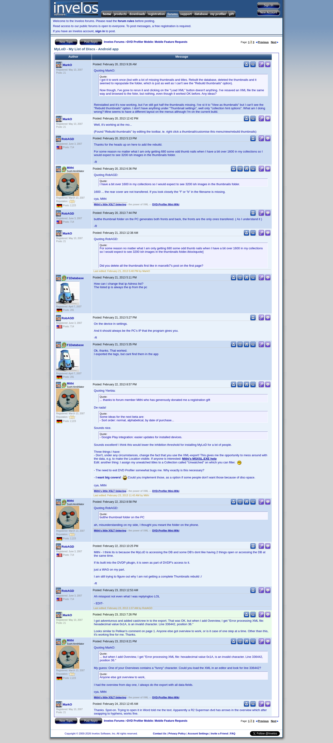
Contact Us (159, 733)
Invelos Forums (114, 42)
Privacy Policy (177, 733)
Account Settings (198, 733)
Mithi (70, 167)
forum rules (126, 21)
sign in (100, 31)
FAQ (232, 733)
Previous (262, 42)
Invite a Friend (219, 733)
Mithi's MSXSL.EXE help (199, 458)
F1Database (75, 278)
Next (274, 42)
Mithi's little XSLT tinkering (110, 204)
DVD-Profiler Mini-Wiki (165, 204)
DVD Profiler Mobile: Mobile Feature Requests (157, 42)
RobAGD (68, 139)
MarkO (67, 65)
